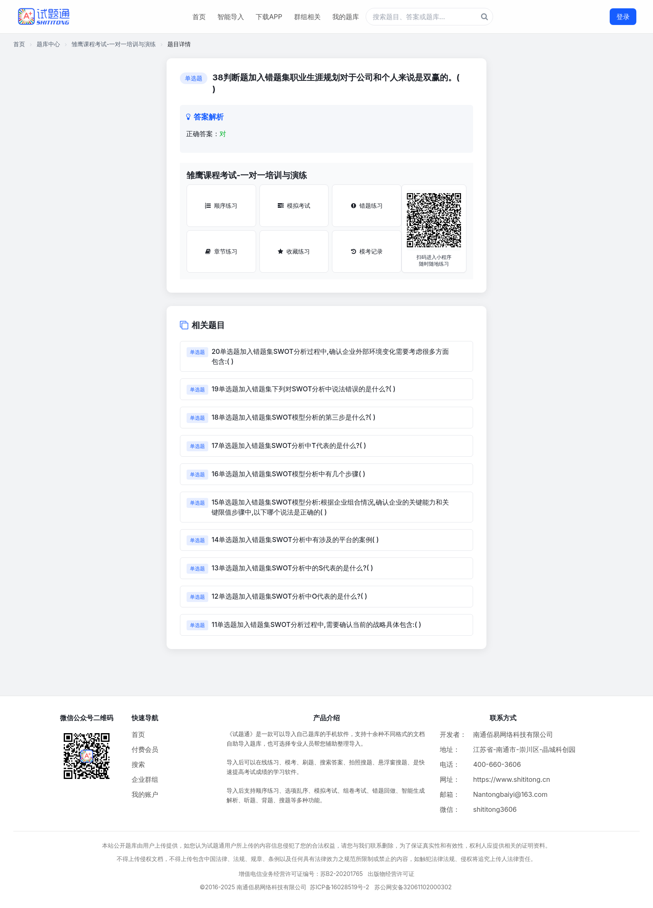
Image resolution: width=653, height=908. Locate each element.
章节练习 (221, 251)
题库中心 (48, 43)
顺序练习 (221, 205)
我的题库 (345, 16)
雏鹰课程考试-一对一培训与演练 (114, 43)
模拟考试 (294, 205)
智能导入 (230, 16)
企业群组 (145, 779)
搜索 (138, 764)
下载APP (269, 16)
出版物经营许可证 (391, 873)
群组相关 (307, 16)
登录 (623, 16)
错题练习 (367, 205)
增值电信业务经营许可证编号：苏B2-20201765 (301, 873)
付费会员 (145, 749)
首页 (199, 16)
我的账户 (145, 794)
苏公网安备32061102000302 (413, 887)
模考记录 (367, 251)
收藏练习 (294, 251)
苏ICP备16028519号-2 (339, 887)
